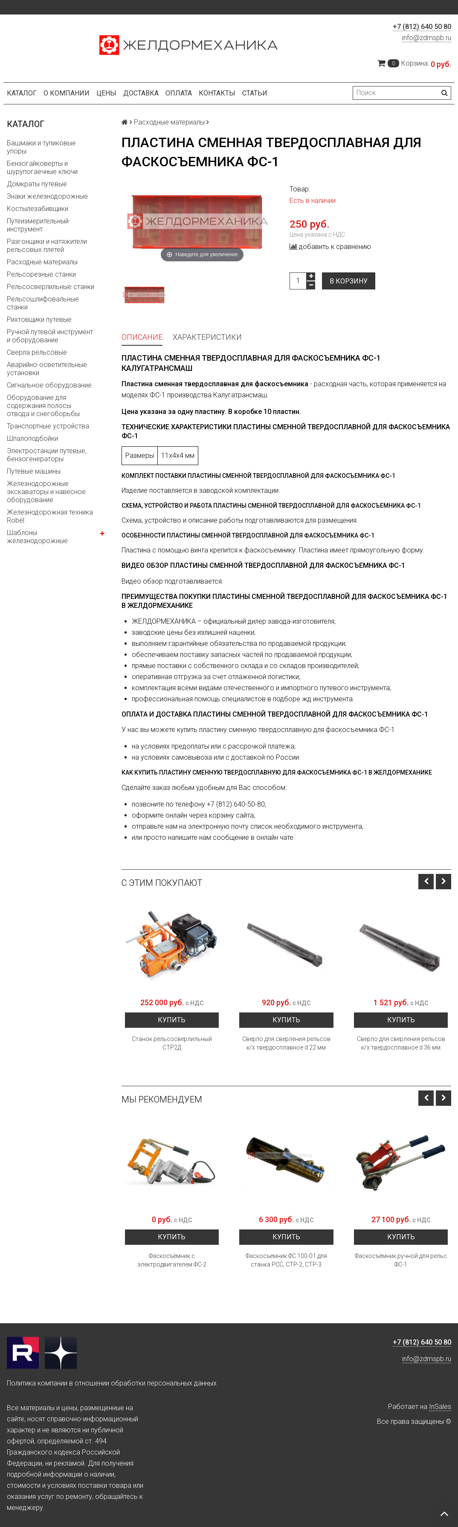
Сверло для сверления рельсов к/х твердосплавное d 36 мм (401, 1043)
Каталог (22, 93)
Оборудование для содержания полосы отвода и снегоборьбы (43, 405)
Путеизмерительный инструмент (38, 225)
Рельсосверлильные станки (50, 287)
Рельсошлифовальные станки (43, 303)
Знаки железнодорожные (47, 196)
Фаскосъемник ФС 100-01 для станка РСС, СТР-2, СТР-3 (286, 1260)
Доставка (141, 93)
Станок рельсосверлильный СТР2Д (172, 1043)
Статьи (254, 93)
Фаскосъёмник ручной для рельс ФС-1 (401, 1260)
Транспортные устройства (48, 426)
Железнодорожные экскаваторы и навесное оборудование (46, 492)
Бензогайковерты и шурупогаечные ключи (42, 167)
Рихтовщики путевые (39, 319)
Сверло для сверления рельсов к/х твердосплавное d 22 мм (286, 1043)
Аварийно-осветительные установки (47, 369)
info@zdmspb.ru (426, 38)
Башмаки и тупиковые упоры (41, 147)
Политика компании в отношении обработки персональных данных (112, 1383)
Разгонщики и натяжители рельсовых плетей (47, 245)
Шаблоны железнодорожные (37, 537)
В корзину (349, 281)
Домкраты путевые (37, 184)
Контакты (217, 93)
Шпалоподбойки (32, 438)
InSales (440, 1407)
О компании (66, 93)
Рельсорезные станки (41, 274)
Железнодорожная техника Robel (50, 516)
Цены (106, 93)
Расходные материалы (42, 262)
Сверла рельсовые (37, 352)
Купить (172, 1020)
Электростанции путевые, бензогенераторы (47, 455)
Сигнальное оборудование (49, 385)
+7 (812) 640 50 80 (422, 27)
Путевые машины (34, 471)
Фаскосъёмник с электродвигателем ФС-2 (171, 1260)
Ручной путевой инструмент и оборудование (50, 336)
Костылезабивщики (37, 209)
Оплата (178, 93)
